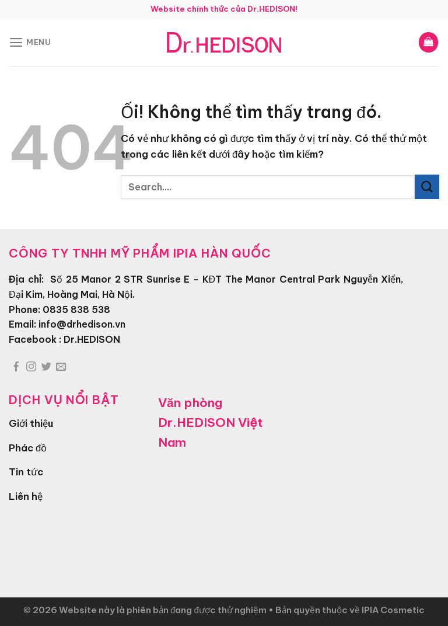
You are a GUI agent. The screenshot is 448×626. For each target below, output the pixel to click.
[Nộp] (427, 187)
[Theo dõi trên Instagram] (31, 367)
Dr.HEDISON (92, 339)
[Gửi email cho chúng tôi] (61, 367)
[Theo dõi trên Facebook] (16, 367)
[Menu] (30, 42)
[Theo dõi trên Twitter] (46, 367)
